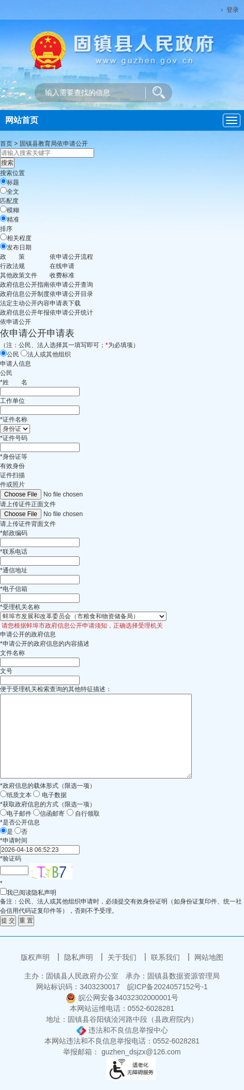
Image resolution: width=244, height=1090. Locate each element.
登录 (232, 9)
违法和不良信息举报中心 (122, 1030)
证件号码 (13, 438)
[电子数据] (36, 793)
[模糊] (3, 209)
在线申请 (62, 266)
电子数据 (54, 795)
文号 (6, 671)
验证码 (10, 858)
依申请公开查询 (71, 284)
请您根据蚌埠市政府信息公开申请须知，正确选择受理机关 (81, 625)
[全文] (3, 190)
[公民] (3, 353)
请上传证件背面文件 (28, 523)
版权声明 (36, 957)
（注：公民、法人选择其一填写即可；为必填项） (69, 345)
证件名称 (13, 419)
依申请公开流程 (71, 256)
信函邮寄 (52, 813)
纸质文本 (19, 795)
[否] (17, 830)
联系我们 (166, 957)
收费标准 (62, 275)
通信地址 (13, 570)
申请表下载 (65, 303)
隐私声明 (79, 957)
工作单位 (12, 400)
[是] (3, 830)
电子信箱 (13, 589)
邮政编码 (13, 533)
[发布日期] (3, 246)
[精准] (3, 218)
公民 (13, 354)
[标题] (3, 181)
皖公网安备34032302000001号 (122, 997)
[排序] (3, 236)
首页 (6, 143)
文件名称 (12, 653)
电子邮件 (19, 813)
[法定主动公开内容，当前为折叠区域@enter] (25, 303)
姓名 (13, 382)
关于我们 (123, 957)
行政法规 (12, 266)
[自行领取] (70, 812)
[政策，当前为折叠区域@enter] (12, 256)
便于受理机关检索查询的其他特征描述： (56, 689)
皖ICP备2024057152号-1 (167, 987)
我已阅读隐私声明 (28, 892)
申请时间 (13, 840)
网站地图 (208, 957)
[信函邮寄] (36, 812)
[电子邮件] (3, 812)
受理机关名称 (20, 607)
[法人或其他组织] (24, 353)
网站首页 (21, 120)
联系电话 (13, 551)
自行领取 (87, 813)
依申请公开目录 (71, 294)
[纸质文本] (3, 793)
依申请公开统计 (71, 312)
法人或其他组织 (49, 354)
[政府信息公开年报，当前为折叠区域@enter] (25, 312)
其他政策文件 (18, 275)
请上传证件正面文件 (28, 504)
